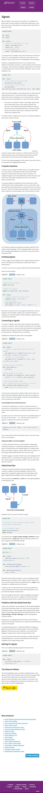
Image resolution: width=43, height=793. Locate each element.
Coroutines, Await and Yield (12, 749)
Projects (23, 7)
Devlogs (17, 787)
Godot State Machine (10, 733)
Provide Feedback (32, 755)
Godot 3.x (4, 274)
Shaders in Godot (9, 731)
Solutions (31, 3)
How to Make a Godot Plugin (13, 743)
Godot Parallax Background (12, 741)
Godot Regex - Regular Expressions (14, 745)
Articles (31, 7)
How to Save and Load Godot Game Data (16, 723)
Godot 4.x (12, 274)
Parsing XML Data (9, 739)
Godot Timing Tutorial (11, 725)
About (27, 789)
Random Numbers (10, 747)
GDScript (10, 784)
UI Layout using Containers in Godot (15, 729)
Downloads (33, 787)
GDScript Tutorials (21, 784)
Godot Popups (9, 737)
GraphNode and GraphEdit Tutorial (14, 751)
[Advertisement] (16, 702)
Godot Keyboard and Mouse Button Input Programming (20, 719)
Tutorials (22, 3)
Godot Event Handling (11, 721)
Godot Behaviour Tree (11, 735)
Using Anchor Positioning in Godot (14, 727)
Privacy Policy (18, 789)
